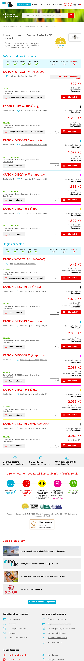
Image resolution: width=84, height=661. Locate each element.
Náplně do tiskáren (24, 4)
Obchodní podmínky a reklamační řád (61, 628)
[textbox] (45, 15)
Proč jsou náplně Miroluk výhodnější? (23, 76)
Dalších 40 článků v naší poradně (42, 602)
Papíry (48, 4)
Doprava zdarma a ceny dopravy (59, 624)
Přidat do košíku (71, 97)
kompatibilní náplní (68, 271)
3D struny (35, 4)
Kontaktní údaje (53, 655)
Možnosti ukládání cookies (57, 638)
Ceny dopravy (8, 93)
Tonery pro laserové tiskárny (27, 26)
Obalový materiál (56, 4)
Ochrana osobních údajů (57, 633)
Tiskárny (42, 4)
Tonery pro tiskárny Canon (47, 26)
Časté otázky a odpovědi (57, 619)
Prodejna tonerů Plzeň (56, 660)
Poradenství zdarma (55, 642)
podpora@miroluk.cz (19, 655)
